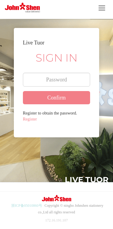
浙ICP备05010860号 (26, 205)
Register (30, 119)
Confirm (56, 98)
